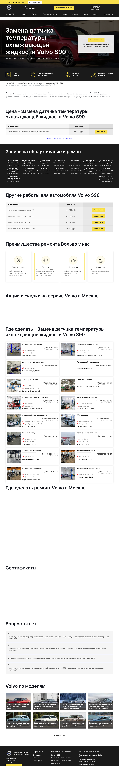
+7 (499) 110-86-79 (28, 173)
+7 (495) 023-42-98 (106, 181)
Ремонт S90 (55, 755)
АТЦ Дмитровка (13, 160)
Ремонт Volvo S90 (24, 83)
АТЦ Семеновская (59, 160)
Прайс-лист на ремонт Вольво (90, 752)
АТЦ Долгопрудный (28, 160)
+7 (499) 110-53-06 (13, 165)
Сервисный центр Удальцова (34, 415)
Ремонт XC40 (56, 763)
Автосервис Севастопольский (35, 397)
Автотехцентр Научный (87, 397)
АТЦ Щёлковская (44, 160)
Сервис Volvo (11, 14)
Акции (95, 14)
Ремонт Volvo (10, 83)
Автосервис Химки (30, 380)
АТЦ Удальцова (29, 168)
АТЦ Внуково (75, 168)
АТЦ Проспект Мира (105, 177)
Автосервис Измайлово (32, 468)
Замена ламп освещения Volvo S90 (21, 210)
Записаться (101, 131)
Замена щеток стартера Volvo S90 (21, 216)
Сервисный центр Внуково (88, 433)
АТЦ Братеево (90, 168)
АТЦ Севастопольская (106, 160)
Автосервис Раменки (86, 451)
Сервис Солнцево (30, 433)
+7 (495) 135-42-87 (106, 173)
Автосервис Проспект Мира (88, 468)
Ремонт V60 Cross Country (61, 758)
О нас (86, 14)
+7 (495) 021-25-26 (13, 181)
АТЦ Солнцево (59, 168)
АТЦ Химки (75, 160)
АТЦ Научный (13, 168)
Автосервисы (108, 14)
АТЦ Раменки (106, 168)
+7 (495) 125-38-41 (59, 173)
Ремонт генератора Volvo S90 (19, 222)
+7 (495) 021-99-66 (90, 173)
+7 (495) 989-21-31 (75, 165)
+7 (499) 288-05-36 (13, 173)
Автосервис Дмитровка (32, 344)
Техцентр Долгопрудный (87, 344)
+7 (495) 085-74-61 (59, 165)
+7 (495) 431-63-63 (90, 165)
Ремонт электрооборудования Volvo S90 (48, 83)
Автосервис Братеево (31, 451)
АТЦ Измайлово (13, 176)
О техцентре (37, 755)
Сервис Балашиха (84, 380)
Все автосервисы (96, 40)
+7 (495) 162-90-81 (44, 165)
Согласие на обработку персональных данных (87, 760)
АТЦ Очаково (44, 168)
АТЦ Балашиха (90, 160)
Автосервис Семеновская (88, 362)
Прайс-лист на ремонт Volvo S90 (59, 138)
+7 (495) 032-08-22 (28, 165)
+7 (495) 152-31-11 (44, 173)
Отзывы (75, 14)
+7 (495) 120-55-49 (75, 173)
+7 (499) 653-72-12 (106, 165)
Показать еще (59, 736)
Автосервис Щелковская (33, 362)
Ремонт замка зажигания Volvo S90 (21, 229)
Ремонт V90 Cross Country (61, 761)
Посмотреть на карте (64, 8)
